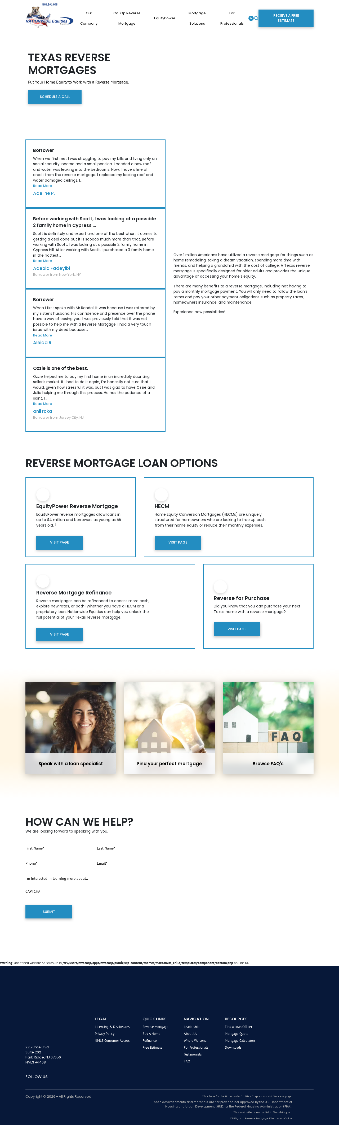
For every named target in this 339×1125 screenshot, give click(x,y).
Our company (88, 18)
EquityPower (164, 18)
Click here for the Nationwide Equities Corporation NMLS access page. (247, 1096)
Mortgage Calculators (240, 1040)
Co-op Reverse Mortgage (127, 18)
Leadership (191, 1026)
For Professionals (232, 18)
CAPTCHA (32, 891)
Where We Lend (195, 1040)
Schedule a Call (55, 96)
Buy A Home (151, 1033)
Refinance (149, 1040)
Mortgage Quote (236, 1033)
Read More (42, 185)
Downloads (233, 1047)
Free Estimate (152, 1047)
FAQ (187, 1061)
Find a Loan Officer (238, 1026)
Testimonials (193, 1054)
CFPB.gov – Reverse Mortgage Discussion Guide (261, 1118)
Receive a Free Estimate (286, 18)
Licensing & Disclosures (112, 1026)
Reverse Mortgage (155, 1026)
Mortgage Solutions (197, 18)
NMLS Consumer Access (112, 1040)
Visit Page (59, 542)
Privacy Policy (104, 1033)
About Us (190, 1033)
